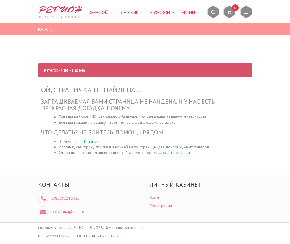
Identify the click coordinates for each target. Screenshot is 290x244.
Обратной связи (174, 152)
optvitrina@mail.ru (67, 211)
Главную (92, 141)
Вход (154, 197)
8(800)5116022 (65, 198)
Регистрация (161, 205)
